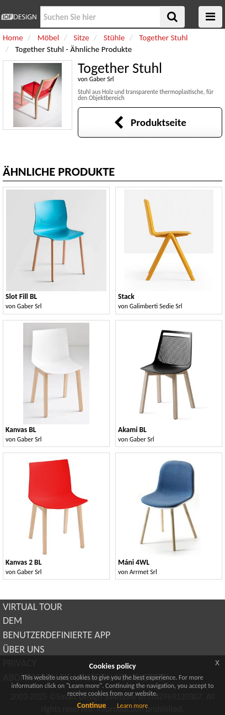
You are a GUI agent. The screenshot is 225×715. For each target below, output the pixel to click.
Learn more (132, 705)
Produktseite (150, 122)
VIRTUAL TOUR (32, 607)
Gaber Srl (101, 79)
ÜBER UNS (23, 649)
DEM (12, 620)
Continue (91, 705)
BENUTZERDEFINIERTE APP (56, 635)
